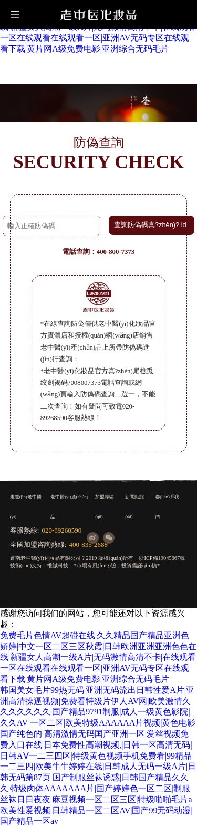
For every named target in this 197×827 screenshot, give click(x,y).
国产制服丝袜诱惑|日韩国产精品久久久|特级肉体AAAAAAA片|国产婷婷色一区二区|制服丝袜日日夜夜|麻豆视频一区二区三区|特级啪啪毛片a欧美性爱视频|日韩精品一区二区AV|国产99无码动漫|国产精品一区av (96, 799)
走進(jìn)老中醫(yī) (26, 506)
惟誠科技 (57, 565)
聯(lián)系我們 (167, 506)
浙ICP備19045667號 (162, 558)
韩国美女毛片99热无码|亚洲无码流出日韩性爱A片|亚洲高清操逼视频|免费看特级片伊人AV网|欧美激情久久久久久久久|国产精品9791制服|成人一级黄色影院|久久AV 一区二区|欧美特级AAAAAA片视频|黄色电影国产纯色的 (98, 712)
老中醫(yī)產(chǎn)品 (69, 506)
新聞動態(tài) (134, 506)
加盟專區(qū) (104, 506)
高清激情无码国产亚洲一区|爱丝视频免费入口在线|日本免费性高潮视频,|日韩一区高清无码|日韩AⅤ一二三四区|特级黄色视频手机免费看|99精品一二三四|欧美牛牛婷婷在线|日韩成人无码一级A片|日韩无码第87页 (98, 755)
